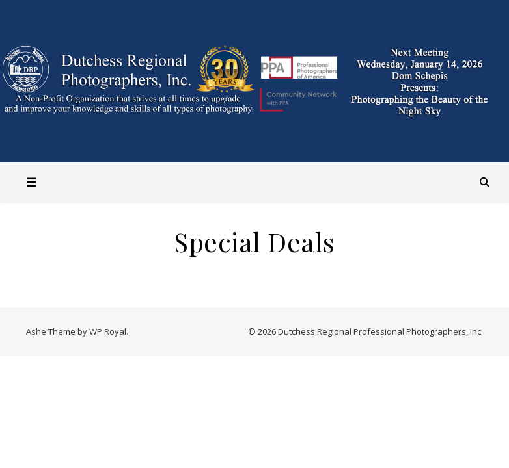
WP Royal (107, 331)
